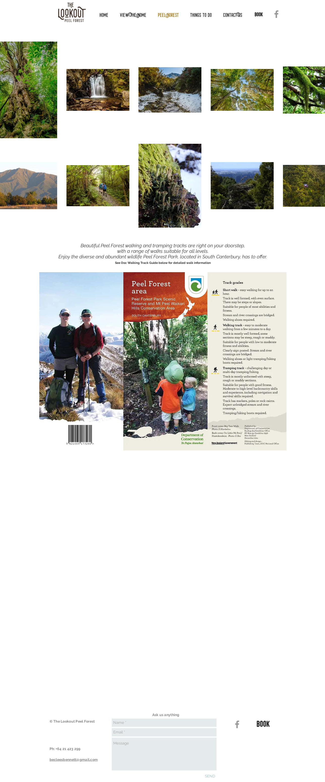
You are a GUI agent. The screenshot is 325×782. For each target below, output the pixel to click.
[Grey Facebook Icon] (276, 14)
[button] (199, 15)
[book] (259, 15)
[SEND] (210, 776)
